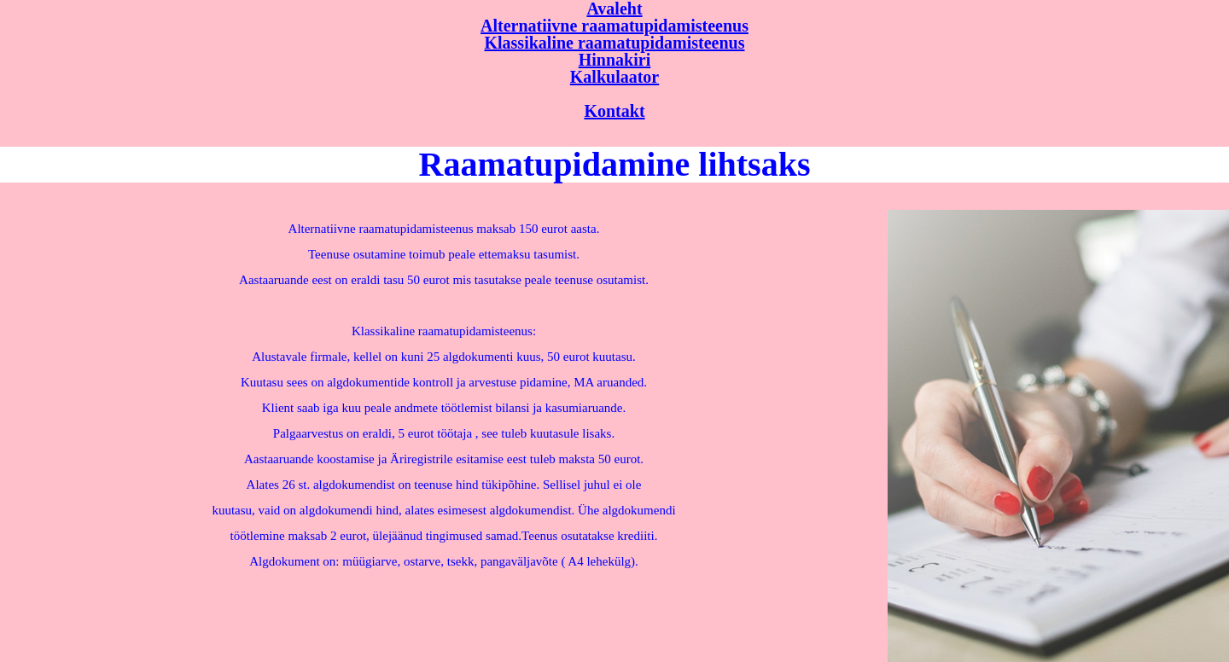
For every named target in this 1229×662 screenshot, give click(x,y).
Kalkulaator (614, 76)
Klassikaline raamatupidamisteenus (614, 42)
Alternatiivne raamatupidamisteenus (614, 25)
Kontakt (614, 111)
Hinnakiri (614, 59)
